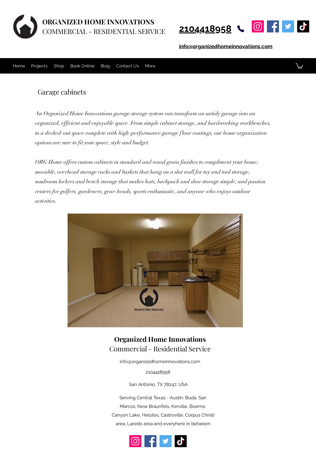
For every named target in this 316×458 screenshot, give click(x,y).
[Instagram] (258, 26)
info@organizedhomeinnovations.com (160, 361)
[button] (299, 66)
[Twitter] (288, 26)
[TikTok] (303, 26)
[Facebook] (273, 26)
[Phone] (240, 29)
